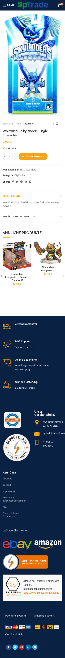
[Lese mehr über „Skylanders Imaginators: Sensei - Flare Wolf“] (27, 246)
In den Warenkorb (33, 156)
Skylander (28, 123)
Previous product (54, 123)
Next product (61, 123)
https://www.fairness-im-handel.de (41, 592)
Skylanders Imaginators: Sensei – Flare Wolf (17, 277)
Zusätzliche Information (19, 216)
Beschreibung (12, 195)
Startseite (8, 123)
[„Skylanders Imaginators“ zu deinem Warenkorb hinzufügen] (58, 246)
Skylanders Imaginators (48, 269)
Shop (18, 123)
